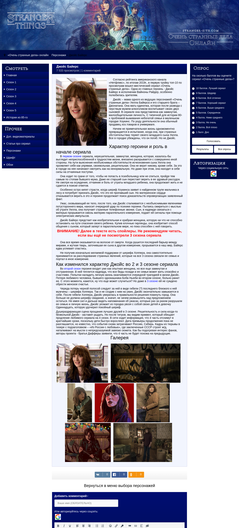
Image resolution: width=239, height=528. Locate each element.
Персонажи (58, 55)
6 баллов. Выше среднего (210, 107)
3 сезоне (152, 281)
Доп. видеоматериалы (19, 136)
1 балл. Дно (202, 132)
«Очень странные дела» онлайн (28, 55)
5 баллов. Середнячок (208, 112)
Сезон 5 (10, 110)
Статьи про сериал (17, 143)
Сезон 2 (10, 89)
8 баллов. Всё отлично (208, 98)
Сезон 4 (10, 103)
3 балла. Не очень (206, 122)
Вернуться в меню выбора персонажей (119, 485)
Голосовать (213, 141)
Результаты (202, 149)
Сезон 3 (10, 96)
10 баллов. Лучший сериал (210, 88)
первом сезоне (72, 156)
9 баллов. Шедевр (206, 93)
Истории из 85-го (16, 117)
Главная (10, 75)
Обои (8, 164)
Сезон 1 (10, 82)
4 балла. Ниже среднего (209, 117)
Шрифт (9, 157)
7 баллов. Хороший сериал (211, 103)
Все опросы (224, 149)
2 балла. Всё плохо (206, 127)
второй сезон (72, 268)
